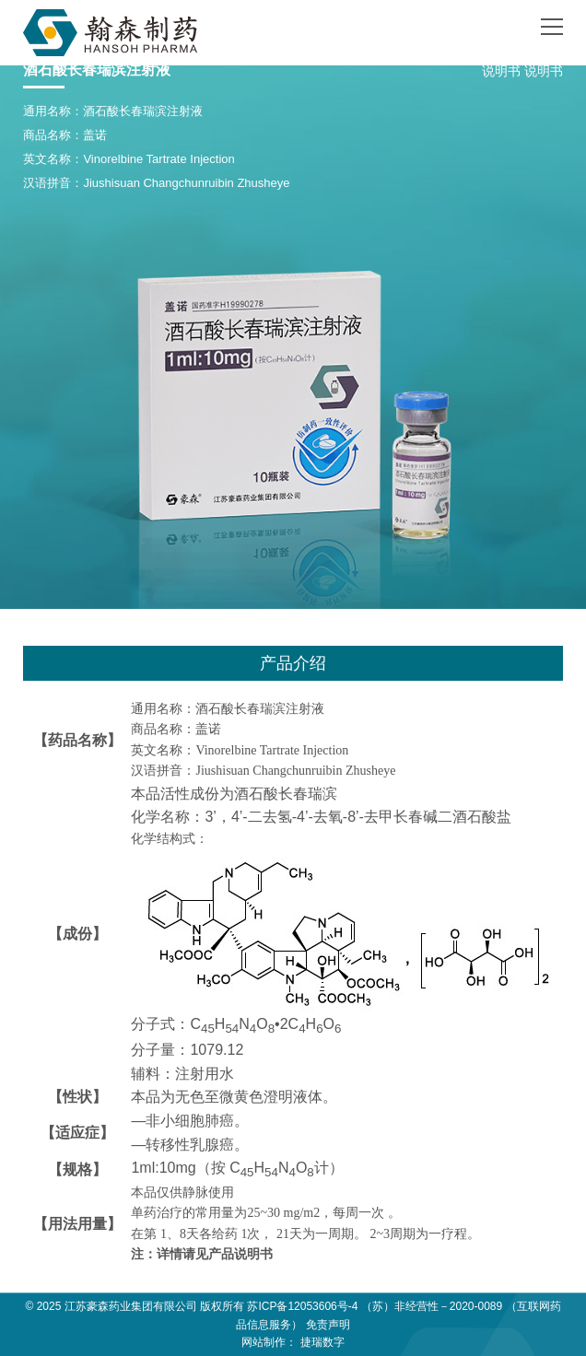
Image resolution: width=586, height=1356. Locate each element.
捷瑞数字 (322, 1342)
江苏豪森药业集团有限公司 (130, 1306)
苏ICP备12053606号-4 (302, 1306)
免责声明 (328, 1324)
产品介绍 (293, 663)
